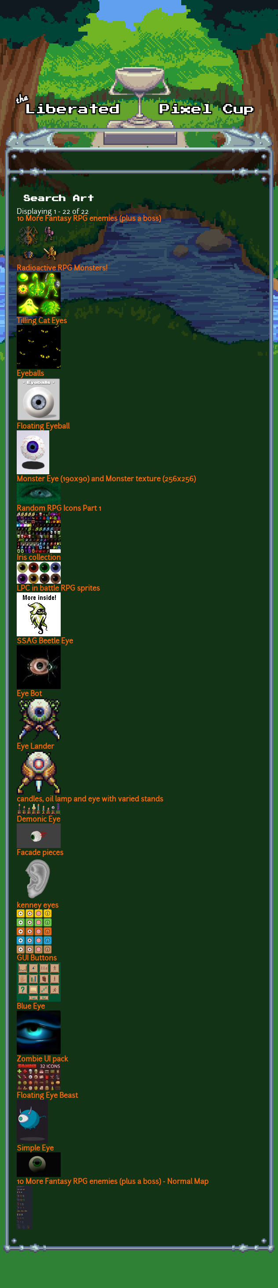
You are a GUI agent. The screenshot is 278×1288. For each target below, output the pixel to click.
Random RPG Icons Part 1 (59, 508)
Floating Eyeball (43, 426)
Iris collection (39, 558)
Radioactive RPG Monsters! (62, 268)
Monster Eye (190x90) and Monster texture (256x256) (106, 479)
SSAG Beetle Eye (45, 641)
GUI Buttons (37, 958)
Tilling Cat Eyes (42, 321)
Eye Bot (29, 694)
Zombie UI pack (42, 1059)
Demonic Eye (38, 819)
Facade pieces (40, 853)
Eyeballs (30, 374)
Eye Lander (35, 746)
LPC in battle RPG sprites (58, 588)
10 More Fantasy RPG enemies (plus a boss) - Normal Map (112, 1182)
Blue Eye (31, 1006)
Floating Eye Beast (47, 1096)
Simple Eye (35, 1148)
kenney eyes (38, 905)
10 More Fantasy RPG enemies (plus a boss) (89, 219)
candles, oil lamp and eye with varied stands (90, 799)
